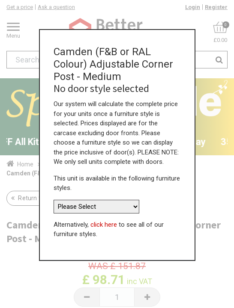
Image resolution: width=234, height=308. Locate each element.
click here (103, 221)
